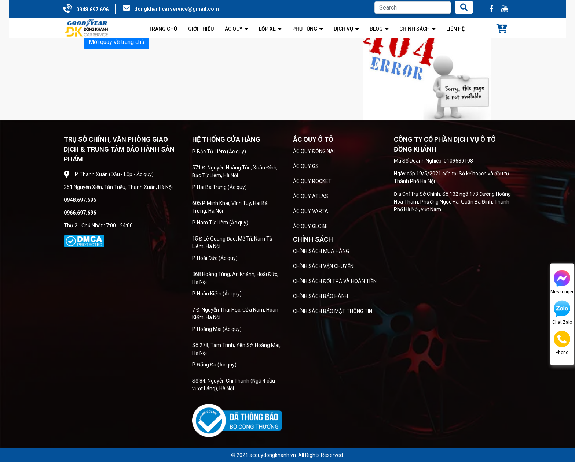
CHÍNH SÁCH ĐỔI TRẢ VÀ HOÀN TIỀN (335, 281)
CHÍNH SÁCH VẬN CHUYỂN (323, 266)
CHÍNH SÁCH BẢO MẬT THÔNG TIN (332, 311)
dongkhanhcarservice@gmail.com (176, 9)
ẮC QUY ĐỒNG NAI (314, 151)
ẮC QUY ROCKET (312, 181)
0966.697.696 (80, 213)
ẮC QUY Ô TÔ (313, 139)
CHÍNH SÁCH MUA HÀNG (321, 251)
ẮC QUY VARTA (310, 211)
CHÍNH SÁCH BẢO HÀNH (320, 296)
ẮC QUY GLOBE (310, 226)
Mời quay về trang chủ (116, 41)
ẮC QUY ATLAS (310, 196)
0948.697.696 (92, 9)
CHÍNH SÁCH (313, 239)
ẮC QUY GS (306, 166)
